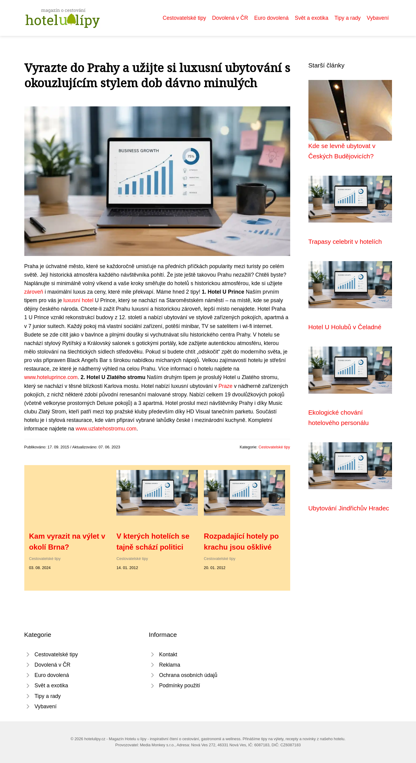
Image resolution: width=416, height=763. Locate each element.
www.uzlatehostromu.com (106, 429)
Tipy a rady (347, 18)
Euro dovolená (271, 18)
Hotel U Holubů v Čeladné (344, 326)
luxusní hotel (79, 300)
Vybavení (378, 18)
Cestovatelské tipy (184, 18)
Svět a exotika (311, 18)
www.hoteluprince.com (51, 377)
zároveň (33, 292)
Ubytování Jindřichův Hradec (348, 508)
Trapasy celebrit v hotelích (345, 241)
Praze (225, 386)
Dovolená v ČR (230, 18)
